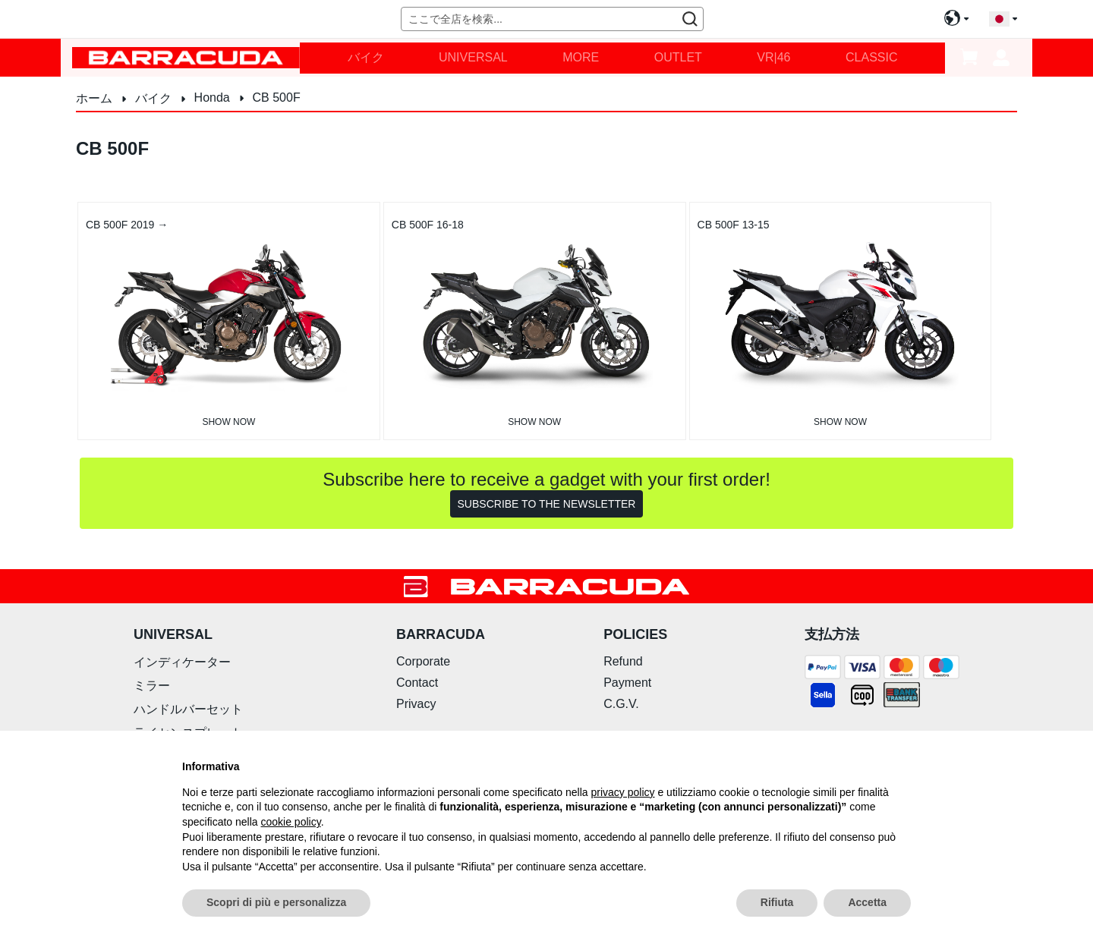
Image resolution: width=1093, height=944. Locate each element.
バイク (155, 98)
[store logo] (186, 57)
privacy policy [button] (623, 792)
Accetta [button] (867, 902)
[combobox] (552, 19)
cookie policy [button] (291, 822)
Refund (623, 661)
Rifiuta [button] (777, 902)
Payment (627, 682)
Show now (228, 422)
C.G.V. (621, 703)
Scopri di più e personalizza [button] (276, 902)
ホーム (95, 98)
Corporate (423, 661)
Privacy (416, 703)
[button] (1003, 19)
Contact (417, 682)
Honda (214, 97)
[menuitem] (366, 58)
